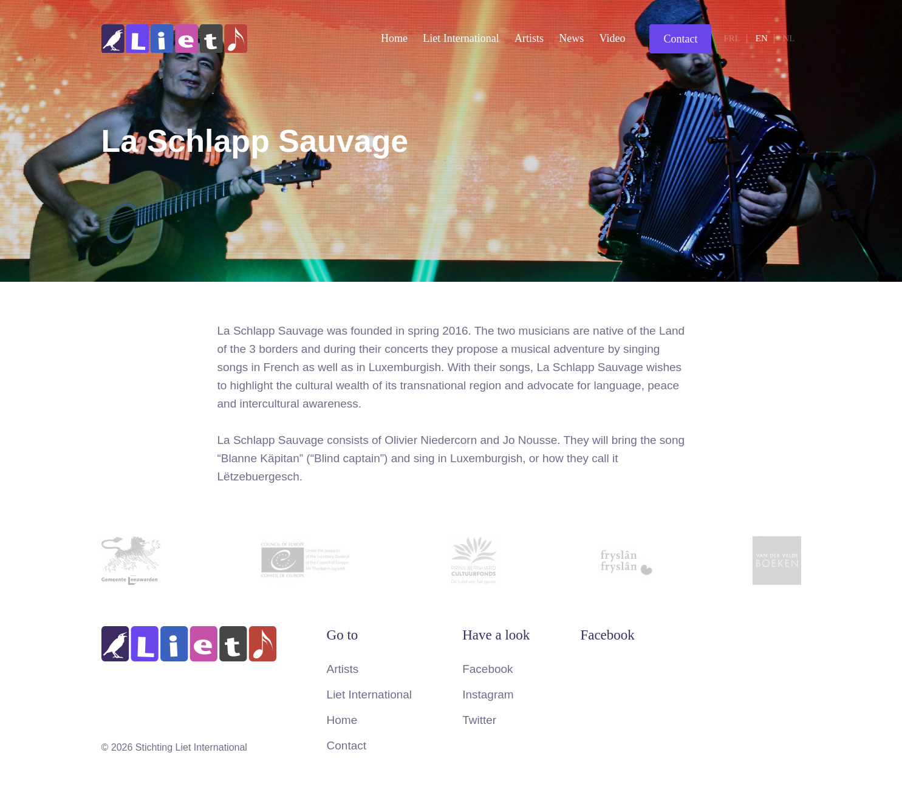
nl (789, 38)
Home (394, 38)
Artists (529, 38)
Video (613, 38)
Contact (680, 39)
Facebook (487, 669)
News (571, 38)
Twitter (479, 720)
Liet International (461, 38)
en (762, 38)
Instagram (487, 694)
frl (731, 38)
